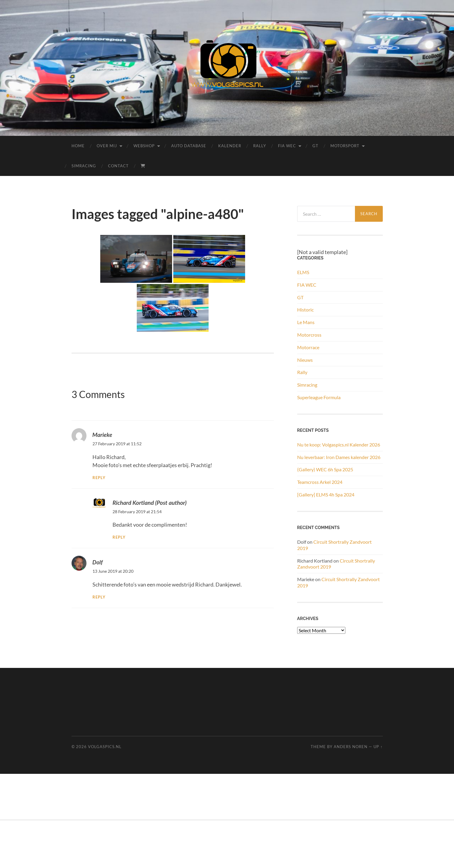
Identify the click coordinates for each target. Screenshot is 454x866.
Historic (305, 309)
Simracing (84, 165)
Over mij (107, 145)
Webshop (144, 145)
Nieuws (305, 360)
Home (78, 145)
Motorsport (344, 145)
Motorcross (309, 335)
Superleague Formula (319, 397)
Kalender (229, 145)
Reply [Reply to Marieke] (99, 477)
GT (315, 145)
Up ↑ (377, 746)
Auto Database (188, 145)
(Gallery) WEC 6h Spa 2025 (325, 469)
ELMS (303, 272)
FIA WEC (287, 145)
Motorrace (308, 347)
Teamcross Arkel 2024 (319, 482)
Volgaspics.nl (105, 746)
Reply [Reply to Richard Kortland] (119, 537)
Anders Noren (351, 746)
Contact (118, 165)
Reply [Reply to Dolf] (99, 597)
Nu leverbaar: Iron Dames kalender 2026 (338, 457)
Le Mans (306, 322)
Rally (259, 145)
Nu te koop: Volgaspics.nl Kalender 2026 (338, 444)
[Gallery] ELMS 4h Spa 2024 (325, 494)
